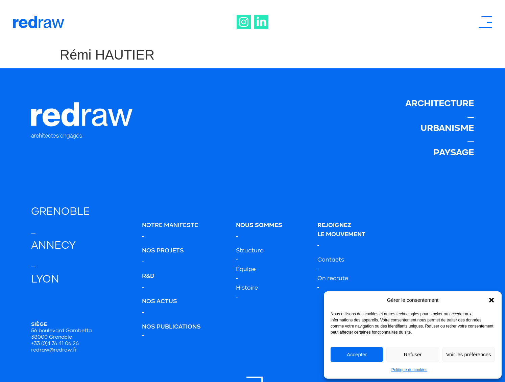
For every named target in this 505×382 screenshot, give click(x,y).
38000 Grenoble (51, 337)
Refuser (413, 354)
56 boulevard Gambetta (61, 331)
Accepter (357, 354)
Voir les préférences (468, 354)
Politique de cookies (409, 369)
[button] (491, 300)
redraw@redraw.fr (54, 350)
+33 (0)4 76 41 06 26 (55, 343)
